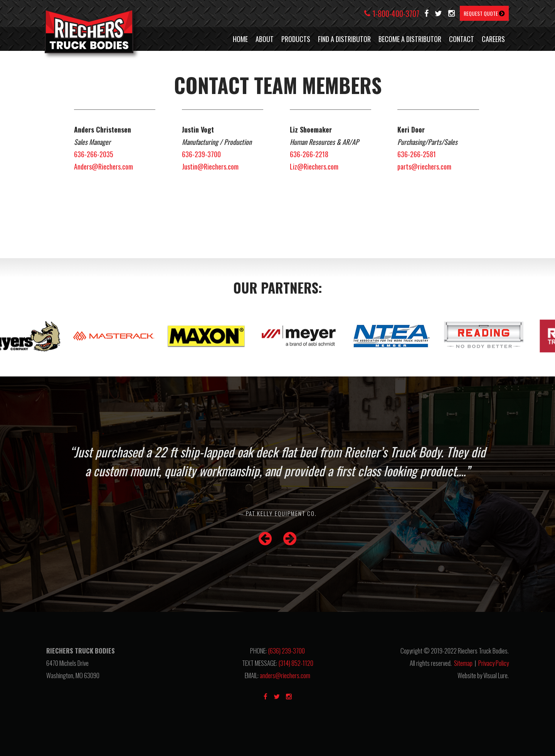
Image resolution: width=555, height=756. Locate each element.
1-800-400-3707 (391, 13)
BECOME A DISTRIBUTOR (409, 39)
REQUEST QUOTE (484, 13)
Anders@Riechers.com (103, 166)
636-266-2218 (309, 154)
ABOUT (265, 39)
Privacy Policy (493, 663)
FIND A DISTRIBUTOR (344, 39)
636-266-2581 (416, 154)
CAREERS (493, 39)
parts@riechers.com (424, 166)
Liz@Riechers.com (314, 166)
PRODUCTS (295, 39)
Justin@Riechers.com (210, 166)
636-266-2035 (93, 154)
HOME (240, 39)
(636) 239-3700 (286, 650)
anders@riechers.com (285, 675)
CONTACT (461, 39)
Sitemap (463, 663)
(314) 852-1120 (295, 663)
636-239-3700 (201, 154)
